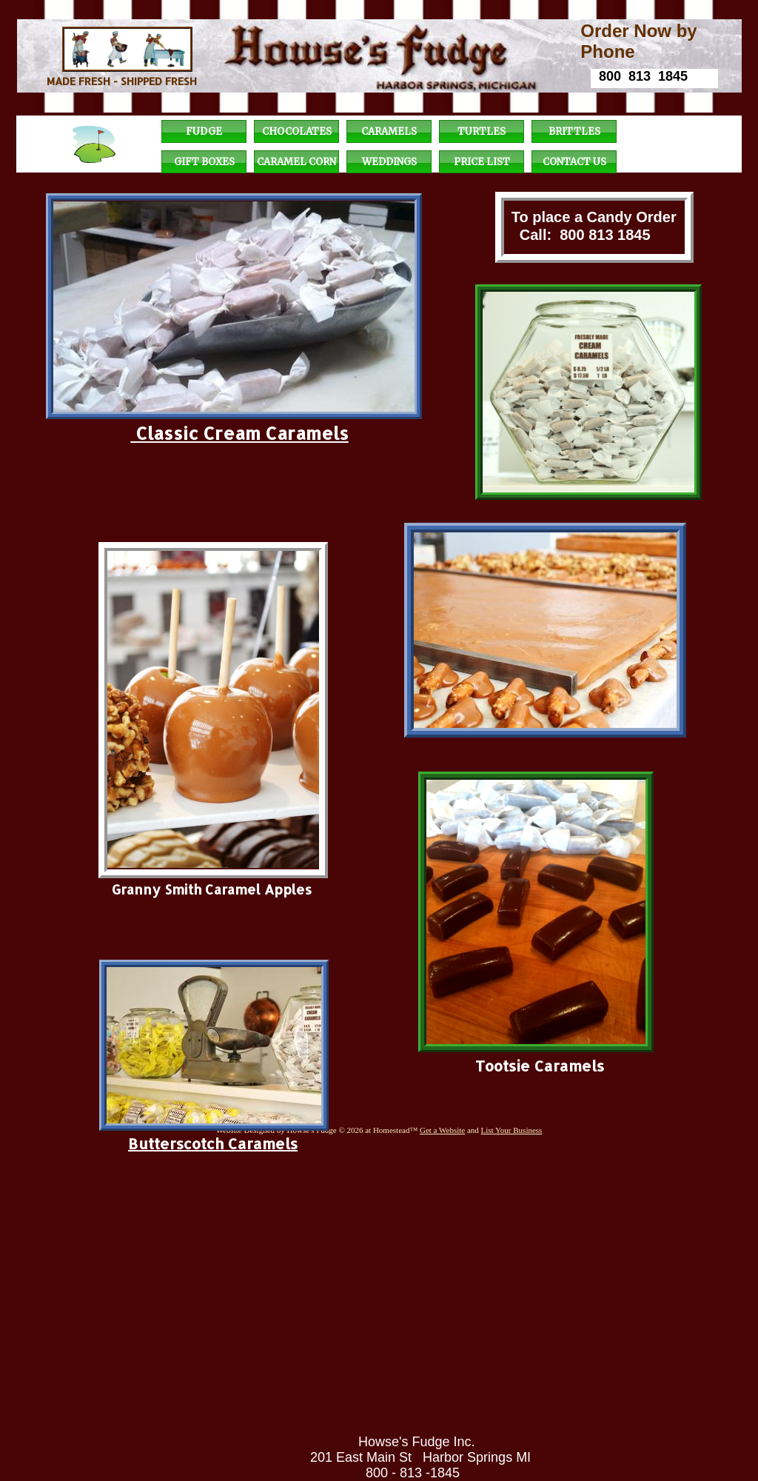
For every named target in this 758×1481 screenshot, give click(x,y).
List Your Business (512, 1130)
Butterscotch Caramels (213, 1143)
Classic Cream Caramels (240, 432)
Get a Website (442, 1130)
